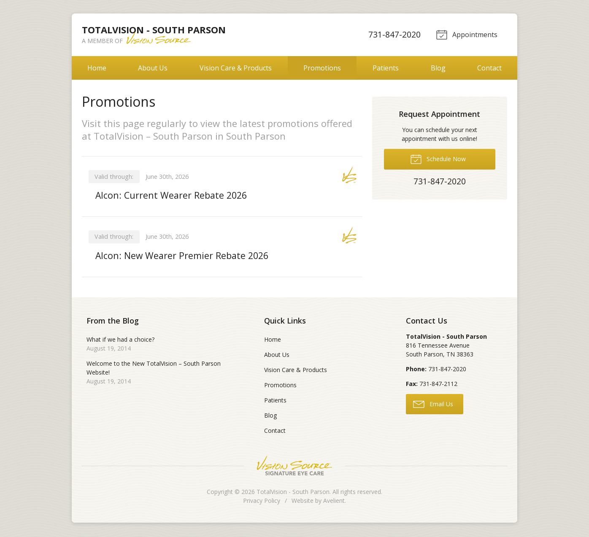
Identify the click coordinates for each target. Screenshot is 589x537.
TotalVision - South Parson (293, 492)
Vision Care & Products (236, 68)
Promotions (322, 68)
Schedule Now (438, 159)
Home (96, 68)
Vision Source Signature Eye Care (294, 466)
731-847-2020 (393, 34)
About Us (153, 68)
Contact (489, 68)
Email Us (433, 404)
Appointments (466, 34)
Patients (386, 68)
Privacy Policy (261, 501)
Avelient (334, 501)
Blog (438, 68)
